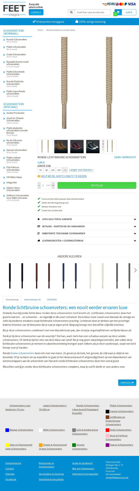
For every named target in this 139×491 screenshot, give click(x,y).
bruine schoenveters (22, 353)
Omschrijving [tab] (12, 299)
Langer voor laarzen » (81, 169)
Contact (36, 12)
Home (40, 30)
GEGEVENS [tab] (52, 299)
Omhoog (127, 382)
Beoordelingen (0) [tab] (32, 299)
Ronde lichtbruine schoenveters (60, 30)
